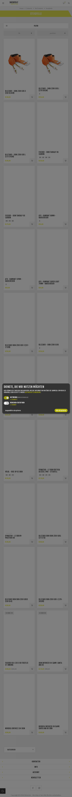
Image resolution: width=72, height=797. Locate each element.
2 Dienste (13, 399)
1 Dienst (13, 405)
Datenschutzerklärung (33, 392)
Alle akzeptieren (61, 410)
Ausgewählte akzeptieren (13, 410)
